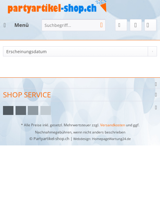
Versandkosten (112, 125)
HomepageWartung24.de (111, 138)
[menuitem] (16, 25)
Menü (16, 24)
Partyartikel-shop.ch (51, 138)
